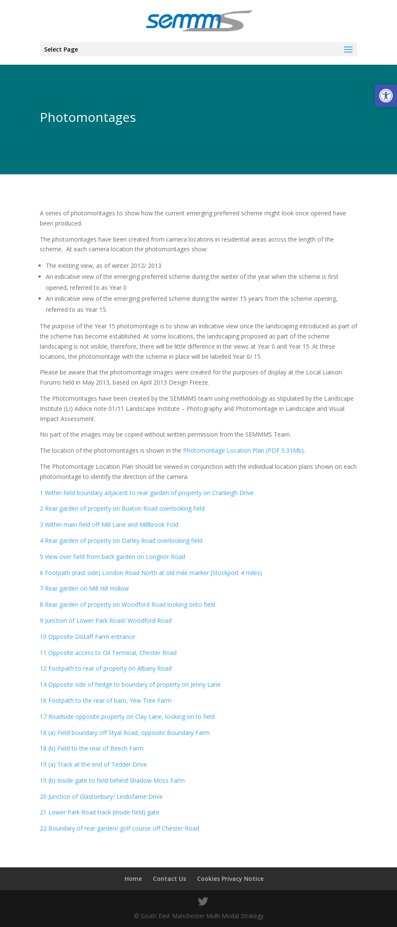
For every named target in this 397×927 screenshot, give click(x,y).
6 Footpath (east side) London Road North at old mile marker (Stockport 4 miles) (151, 573)
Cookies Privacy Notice (230, 879)
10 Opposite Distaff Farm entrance (87, 637)
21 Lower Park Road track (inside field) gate (99, 812)
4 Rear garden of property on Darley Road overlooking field (121, 540)
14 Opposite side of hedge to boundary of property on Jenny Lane (130, 684)
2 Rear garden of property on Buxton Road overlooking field (122, 508)
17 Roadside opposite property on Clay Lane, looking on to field (127, 716)
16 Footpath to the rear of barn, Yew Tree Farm (106, 700)
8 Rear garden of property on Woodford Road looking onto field (127, 604)
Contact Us (169, 879)
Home (133, 879)
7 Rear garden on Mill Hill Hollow (84, 588)
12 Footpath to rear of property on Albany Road (106, 668)
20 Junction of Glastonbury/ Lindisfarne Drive (101, 796)
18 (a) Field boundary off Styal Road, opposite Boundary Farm (125, 733)
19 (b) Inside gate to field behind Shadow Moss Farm (112, 780)
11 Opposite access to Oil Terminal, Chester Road (108, 653)
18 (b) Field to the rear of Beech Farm (92, 748)
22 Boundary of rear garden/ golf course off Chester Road (119, 828)
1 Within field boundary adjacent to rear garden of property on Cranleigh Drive (147, 493)
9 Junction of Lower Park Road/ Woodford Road (106, 620)
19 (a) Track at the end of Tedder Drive (93, 764)
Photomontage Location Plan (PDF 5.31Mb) (243, 450)
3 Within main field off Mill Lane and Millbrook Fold (109, 524)
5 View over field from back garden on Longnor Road (112, 557)
